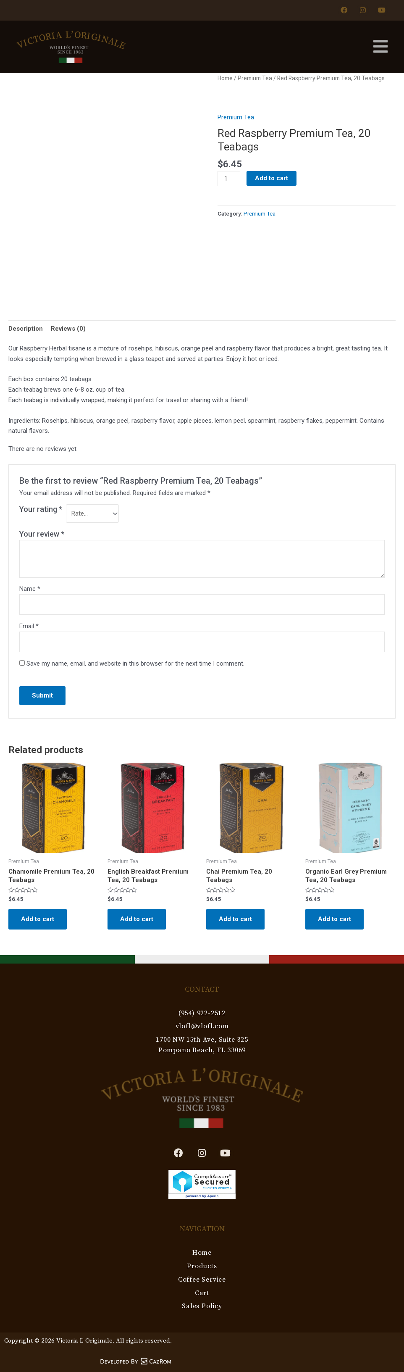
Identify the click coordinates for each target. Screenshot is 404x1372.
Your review (41, 533)
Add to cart (271, 178)
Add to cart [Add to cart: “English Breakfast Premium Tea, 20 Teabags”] (136, 919)
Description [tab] (25, 328)
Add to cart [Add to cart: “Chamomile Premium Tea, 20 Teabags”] (37, 919)
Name (29, 589)
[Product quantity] (229, 178)
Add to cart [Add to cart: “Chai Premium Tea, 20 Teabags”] (235, 919)
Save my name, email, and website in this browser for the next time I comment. (135, 663)
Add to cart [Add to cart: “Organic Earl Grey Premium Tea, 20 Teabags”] (334, 919)
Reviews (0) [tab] (68, 328)
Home (225, 78)
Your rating (40, 509)
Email (29, 626)
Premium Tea (255, 78)
